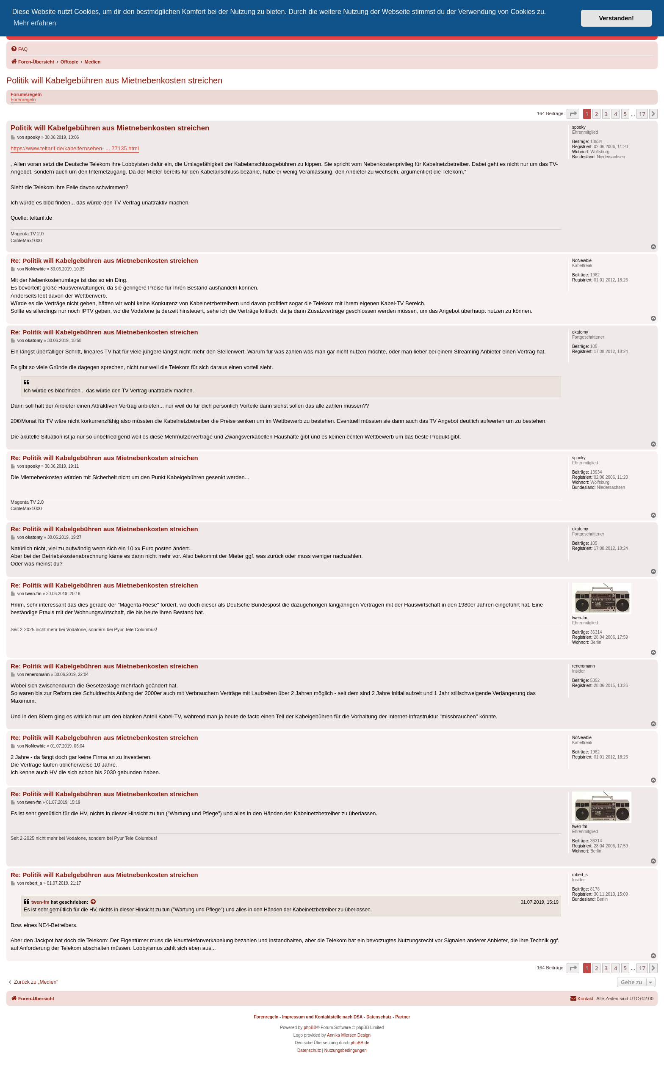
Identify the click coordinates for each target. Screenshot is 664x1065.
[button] (573, 114)
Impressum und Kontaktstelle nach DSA (322, 1017)
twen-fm (40, 902)
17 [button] (642, 114)
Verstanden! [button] (616, 18)
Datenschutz (378, 1017)
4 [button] (615, 114)
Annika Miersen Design (349, 1035)
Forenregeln (23, 99)
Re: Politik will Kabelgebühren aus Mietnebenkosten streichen (104, 260)
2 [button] (596, 114)
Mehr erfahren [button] (35, 23)
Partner (402, 1017)
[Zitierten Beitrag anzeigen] (93, 902)
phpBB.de (360, 1042)
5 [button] (625, 114)
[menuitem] (19, 49)
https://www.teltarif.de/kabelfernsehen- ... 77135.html (75, 148)
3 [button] (606, 114)
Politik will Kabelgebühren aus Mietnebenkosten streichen (114, 80)
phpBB (310, 1027)
